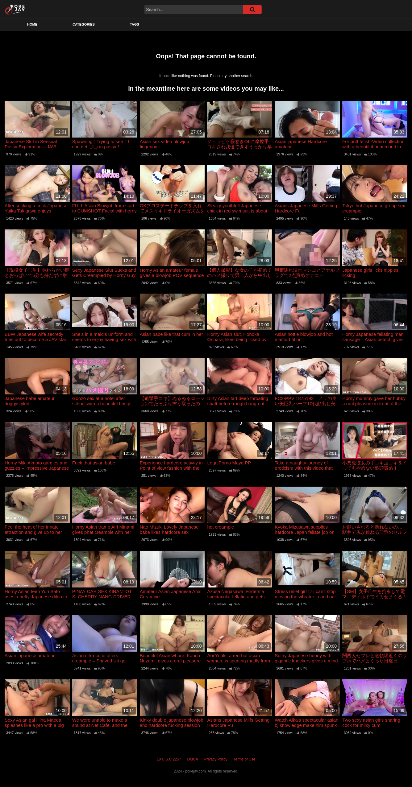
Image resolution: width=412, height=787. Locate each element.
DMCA (192, 759)
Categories (84, 24)
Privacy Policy (215, 759)
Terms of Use (245, 759)
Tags (134, 24)
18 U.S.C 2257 (169, 759)
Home (32, 24)
